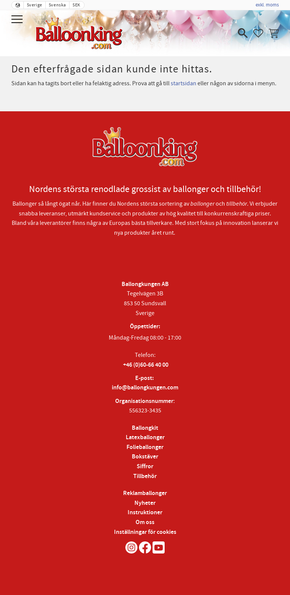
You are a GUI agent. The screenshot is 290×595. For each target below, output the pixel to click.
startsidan (183, 83)
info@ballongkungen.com (145, 388)
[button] (18, 19)
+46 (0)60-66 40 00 (145, 365)
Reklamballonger (145, 493)
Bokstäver (145, 457)
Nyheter (145, 503)
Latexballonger (145, 437)
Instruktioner (145, 513)
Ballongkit (145, 428)
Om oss (145, 522)
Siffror (145, 466)
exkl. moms (267, 5)
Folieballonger (145, 447)
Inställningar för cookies (145, 532)
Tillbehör (145, 476)
